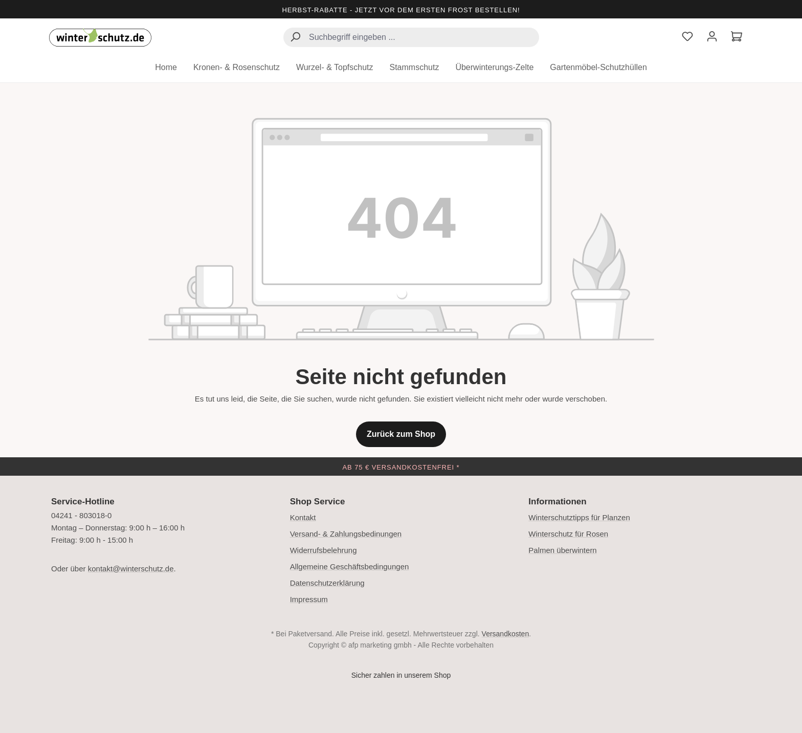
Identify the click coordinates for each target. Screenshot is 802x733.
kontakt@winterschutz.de (131, 568)
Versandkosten (505, 634)
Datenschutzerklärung (327, 583)
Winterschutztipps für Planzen (579, 517)
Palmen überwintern (562, 550)
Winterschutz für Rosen (568, 533)
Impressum (309, 599)
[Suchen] (295, 38)
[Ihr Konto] (712, 38)
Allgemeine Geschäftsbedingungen (349, 566)
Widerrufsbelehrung (323, 550)
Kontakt (303, 517)
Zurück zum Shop (401, 434)
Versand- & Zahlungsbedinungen (346, 533)
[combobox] (411, 37)
